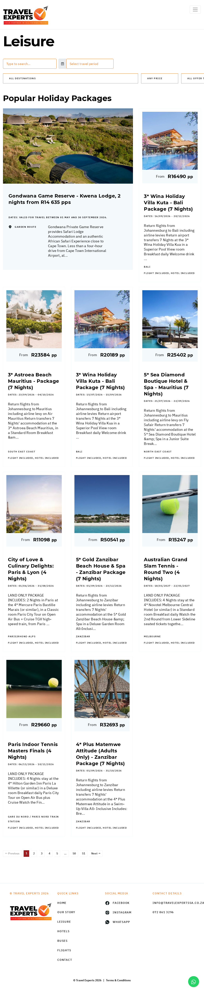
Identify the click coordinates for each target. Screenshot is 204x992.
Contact (64, 960)
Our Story (66, 912)
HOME (61, 903)
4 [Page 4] (49, 853)
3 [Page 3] (41, 853)
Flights (64, 950)
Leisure (64, 922)
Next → (95, 853)
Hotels (63, 931)
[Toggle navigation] (195, 9)
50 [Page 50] (74, 853)
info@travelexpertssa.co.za (173, 903)
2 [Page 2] (34, 853)
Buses (62, 941)
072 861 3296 (163, 912)
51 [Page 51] (83, 853)
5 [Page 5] (57, 853)
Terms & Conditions (118, 980)
